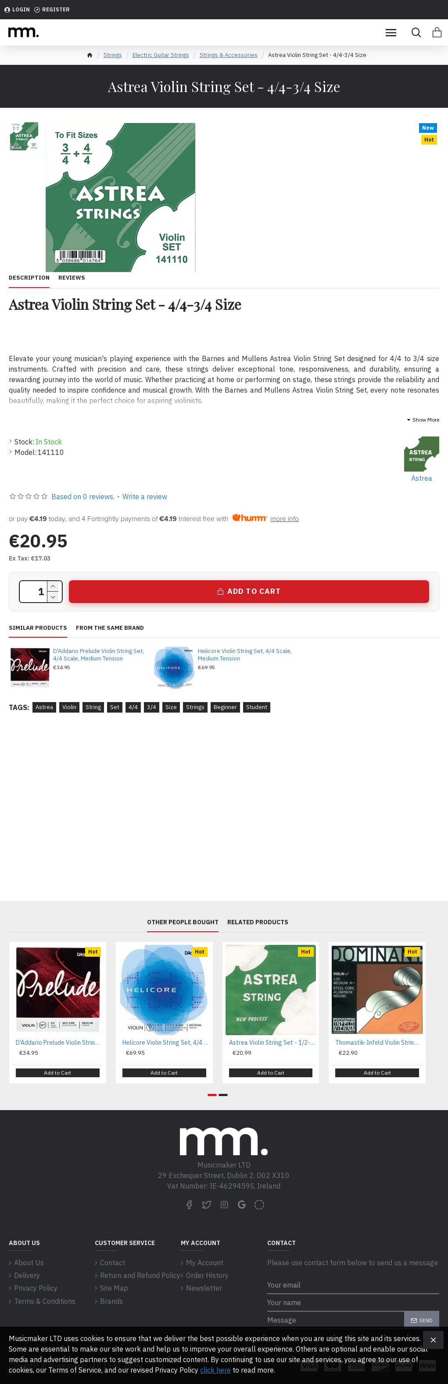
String (93, 707)
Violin (69, 707)
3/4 (151, 707)
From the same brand (110, 628)
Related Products (257, 922)
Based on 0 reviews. (83, 496)
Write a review (144, 496)
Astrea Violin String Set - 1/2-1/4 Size (272, 1043)
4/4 (133, 707)
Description (29, 277)
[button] (212, 1095)
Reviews (71, 277)
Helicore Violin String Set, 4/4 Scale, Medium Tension (245, 655)
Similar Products (38, 628)
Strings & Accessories (229, 55)
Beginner (225, 707)
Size (171, 707)
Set (114, 707)
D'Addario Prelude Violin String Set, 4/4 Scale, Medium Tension (98, 655)
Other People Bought (183, 922)
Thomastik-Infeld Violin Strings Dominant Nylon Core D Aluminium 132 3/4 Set (379, 1043)
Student (256, 707)
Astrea (44, 707)
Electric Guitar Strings (161, 55)
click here (215, 1370)
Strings (113, 55)
